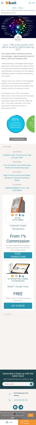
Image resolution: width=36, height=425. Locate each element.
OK (31, 415)
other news (7, 146)
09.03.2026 (17, 162)
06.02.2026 (17, 172)
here (12, 418)
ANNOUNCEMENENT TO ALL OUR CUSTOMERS (17, 189)
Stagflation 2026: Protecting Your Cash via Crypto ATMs (17, 156)
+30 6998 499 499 (20, 400)
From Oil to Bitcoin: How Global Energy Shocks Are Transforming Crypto (17, 166)
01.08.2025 (17, 185)
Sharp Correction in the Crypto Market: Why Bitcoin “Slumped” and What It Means (17, 177)
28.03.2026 (17, 152)
